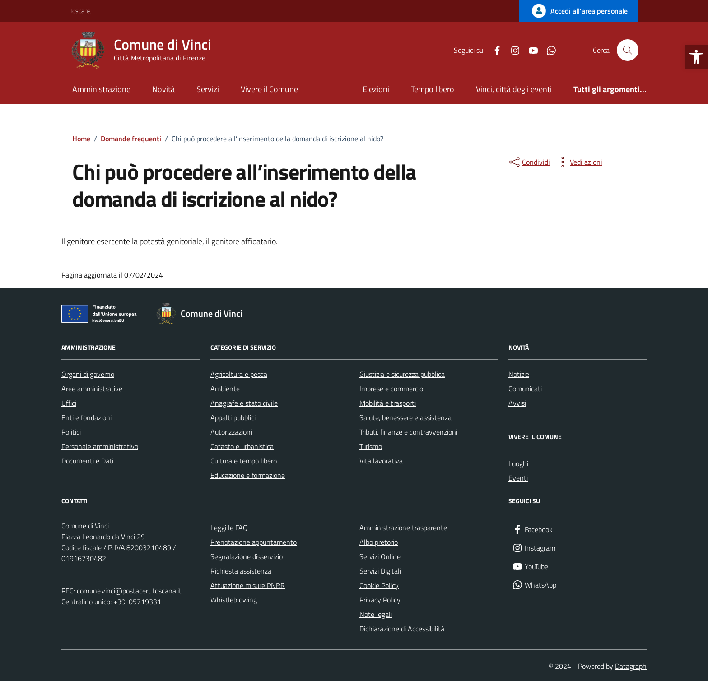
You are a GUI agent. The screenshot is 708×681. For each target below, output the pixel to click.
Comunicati (525, 388)
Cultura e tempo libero (243, 460)
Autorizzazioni (231, 431)
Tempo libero (432, 89)
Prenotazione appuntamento (253, 542)
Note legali (375, 614)
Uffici (68, 403)
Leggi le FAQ (229, 527)
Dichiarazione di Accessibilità (401, 628)
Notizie (518, 374)
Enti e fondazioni (86, 417)
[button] (696, 57)
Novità (163, 89)
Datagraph (631, 666)
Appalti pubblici (233, 417)
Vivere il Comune (269, 89)
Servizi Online (380, 556)
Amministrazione (101, 89)
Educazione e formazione (247, 475)
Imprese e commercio (391, 388)
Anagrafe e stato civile (244, 403)
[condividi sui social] (529, 162)
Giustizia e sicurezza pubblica (402, 374)
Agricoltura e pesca (238, 374)
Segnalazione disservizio (246, 556)
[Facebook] (493, 50)
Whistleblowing (233, 599)
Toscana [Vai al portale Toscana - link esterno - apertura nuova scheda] (80, 10)
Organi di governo (87, 374)
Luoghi (518, 463)
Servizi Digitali (380, 570)
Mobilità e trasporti (387, 403)
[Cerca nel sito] (627, 50)
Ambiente (225, 388)
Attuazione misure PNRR (247, 585)
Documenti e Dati (87, 460)
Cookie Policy (379, 585)
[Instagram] (512, 50)
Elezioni (376, 89)
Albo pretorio (378, 542)
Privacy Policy (380, 599)
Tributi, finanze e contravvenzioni (408, 431)
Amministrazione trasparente (403, 527)
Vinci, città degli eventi (514, 89)
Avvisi (517, 403)
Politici (71, 431)
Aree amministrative (91, 388)
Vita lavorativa (381, 460)
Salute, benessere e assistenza (405, 417)
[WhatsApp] (548, 50)
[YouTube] (530, 50)
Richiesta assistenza (240, 570)
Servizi (207, 89)
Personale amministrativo (99, 446)
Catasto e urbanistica (242, 446)
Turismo (370, 446)
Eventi (518, 478)
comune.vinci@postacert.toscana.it (129, 590)
